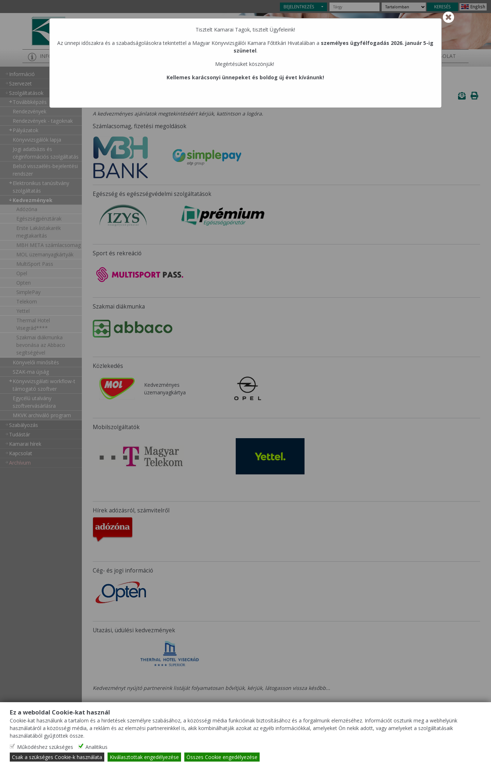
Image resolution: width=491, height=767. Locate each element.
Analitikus (96, 746)
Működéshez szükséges (45, 746)
